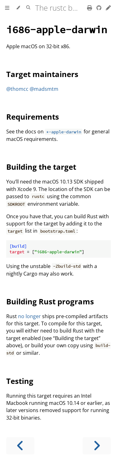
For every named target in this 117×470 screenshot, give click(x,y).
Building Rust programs (50, 301)
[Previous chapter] (20, 445)
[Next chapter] (97, 445)
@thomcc (17, 88)
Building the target (41, 167)
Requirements (32, 116)
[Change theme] (18, 8)
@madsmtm (44, 88)
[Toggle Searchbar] (28, 8)
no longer (29, 316)
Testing (19, 381)
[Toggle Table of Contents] (7, 8)
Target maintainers (42, 74)
